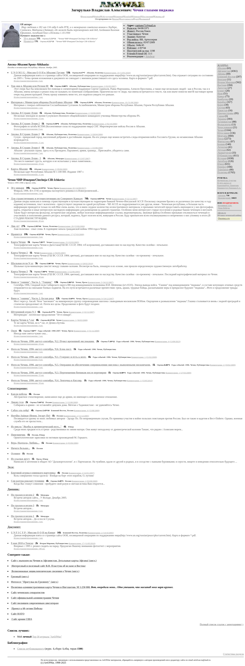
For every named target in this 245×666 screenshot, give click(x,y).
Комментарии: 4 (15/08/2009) (87, 410)
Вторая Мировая (226, 82)
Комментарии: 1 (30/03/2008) (75, 320)
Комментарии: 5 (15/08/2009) (65, 402)
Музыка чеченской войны (229, 215)
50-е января (30, 38)
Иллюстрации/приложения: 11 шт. (29, 142)
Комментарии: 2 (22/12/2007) (82, 312)
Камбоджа (222, 99)
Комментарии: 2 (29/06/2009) (54, 169)
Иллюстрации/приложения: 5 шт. (28, 352)
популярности (127, 19)
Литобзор (222, 161)
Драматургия (224, 152)
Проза (220, 138)
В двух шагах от (224, 183)
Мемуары (222, 135)
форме (116, 19)
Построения (147, 16)
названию (145, 19)
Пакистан (222, 110)
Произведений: (224, 198)
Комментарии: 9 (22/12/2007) (124, 199)
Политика (222, 172)
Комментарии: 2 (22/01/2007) (81, 473)
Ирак (220, 93)
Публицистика (225, 155)
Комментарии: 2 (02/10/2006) (104, 124)
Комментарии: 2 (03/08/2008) (85, 481)
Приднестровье (225, 113)
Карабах (221, 102)
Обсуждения (107, 16)
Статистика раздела (233, 654)
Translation (223, 169)
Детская (221, 150)
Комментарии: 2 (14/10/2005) (101, 533)
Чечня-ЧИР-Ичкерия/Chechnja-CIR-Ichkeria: (36, 179)
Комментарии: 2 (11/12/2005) (76, 416)
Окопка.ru (159, 16)
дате (137, 19)
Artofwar (150, 56)
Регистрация (86, 16)
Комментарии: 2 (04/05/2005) (53, 253)
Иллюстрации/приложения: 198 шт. (29, 549)
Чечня (220, 130)
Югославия (223, 133)
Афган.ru (221, 213)
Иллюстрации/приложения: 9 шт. (28, 129)
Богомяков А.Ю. (225, 205)
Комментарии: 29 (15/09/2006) (71, 226)
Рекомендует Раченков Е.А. (229, 188)
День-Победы (224, 208)
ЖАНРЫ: (222, 65)
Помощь (136, 16)
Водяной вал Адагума (226, 180)
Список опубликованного (30, 648)
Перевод (221, 166)
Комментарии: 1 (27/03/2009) (178, 373)
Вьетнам (221, 85)
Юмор (220, 164)
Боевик (221, 144)
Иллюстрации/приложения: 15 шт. (29, 118)
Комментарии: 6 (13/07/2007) (77, 158)
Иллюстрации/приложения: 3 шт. (28, 193)
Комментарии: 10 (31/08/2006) (125, 102)
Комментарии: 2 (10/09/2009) (88, 113)
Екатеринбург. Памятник (228, 185)
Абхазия (221, 68)
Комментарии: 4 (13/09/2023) (167, 341)
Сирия (220, 116)
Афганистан (223, 71)
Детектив (222, 147)
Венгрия (221, 79)
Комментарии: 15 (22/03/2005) (65, 242)
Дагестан (222, 88)
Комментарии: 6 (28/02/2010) (80, 263)
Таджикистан (224, 121)
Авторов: (222, 195)
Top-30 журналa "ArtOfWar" (47, 636)
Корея (220, 104)
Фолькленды (224, 124)
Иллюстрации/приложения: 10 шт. (29, 164)
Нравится (29, 41)
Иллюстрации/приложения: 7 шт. (28, 153)
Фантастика (223, 141)
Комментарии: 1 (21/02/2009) (144, 357)
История (221, 158)
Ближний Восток (226, 76)
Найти (97, 16)
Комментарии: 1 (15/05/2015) (140, 380)
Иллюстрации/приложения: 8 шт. (28, 258)
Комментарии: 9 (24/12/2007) (101, 298)
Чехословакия (224, 127)
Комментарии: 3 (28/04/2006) (90, 134)
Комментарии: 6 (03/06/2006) (65, 443)
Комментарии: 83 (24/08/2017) (73, 188)
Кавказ (221, 96)
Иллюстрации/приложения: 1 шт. (28, 97)
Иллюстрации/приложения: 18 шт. (29, 383)
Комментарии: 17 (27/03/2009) (70, 234)
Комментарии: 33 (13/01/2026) (117, 73)
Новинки (119, 16)
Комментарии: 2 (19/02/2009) (223, 365)
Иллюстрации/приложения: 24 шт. (29, 344)
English (128, 16)
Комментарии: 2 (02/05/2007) (103, 86)
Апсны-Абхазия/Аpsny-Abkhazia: (28, 64)
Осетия (221, 107)
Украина (221, 119)
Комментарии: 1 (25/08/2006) (90, 148)
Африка (221, 73)
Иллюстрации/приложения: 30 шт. (29, 221)
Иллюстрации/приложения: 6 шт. (28, 247)
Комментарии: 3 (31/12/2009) (86, 331)
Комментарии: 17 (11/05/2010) (82, 543)
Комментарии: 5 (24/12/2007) (100, 282)
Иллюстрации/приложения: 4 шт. (28, 81)
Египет (221, 90)
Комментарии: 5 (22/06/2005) (67, 271)
